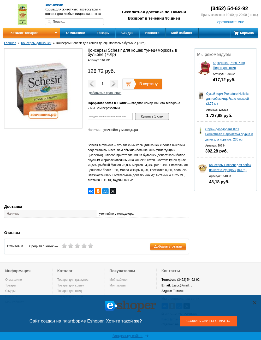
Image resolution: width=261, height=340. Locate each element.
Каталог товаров (24, 33)
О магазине (75, 33)
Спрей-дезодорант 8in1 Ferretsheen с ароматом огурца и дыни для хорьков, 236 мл (229, 134)
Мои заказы (117, 285)
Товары (103, 33)
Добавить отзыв (168, 246)
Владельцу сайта (130, 336)
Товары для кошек (70, 285)
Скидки (127, 33)
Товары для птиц (69, 291)
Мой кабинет (181, 33)
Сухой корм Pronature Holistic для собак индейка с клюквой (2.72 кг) (227, 98)
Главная (10, 43)
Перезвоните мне (229, 22)
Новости (152, 33)
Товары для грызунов (72, 280)
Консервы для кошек (36, 43)
